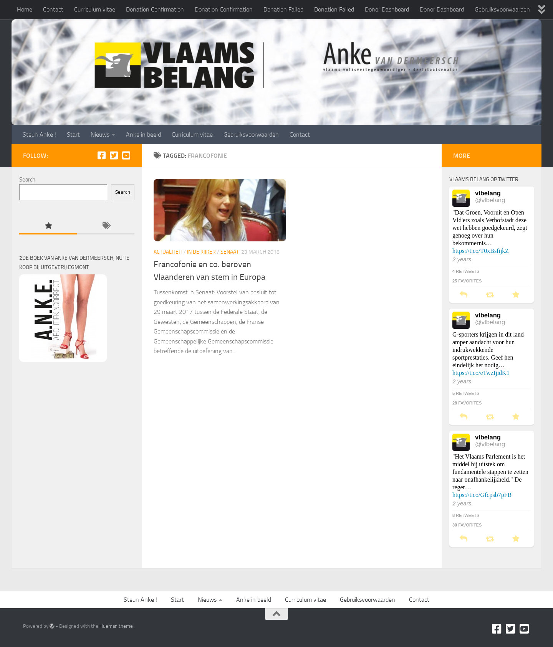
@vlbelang (490, 199)
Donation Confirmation (155, 9)
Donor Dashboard (387, 9)
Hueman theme (116, 626)
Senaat (229, 252)
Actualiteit (168, 252)
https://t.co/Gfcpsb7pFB (482, 495)
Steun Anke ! (39, 134)
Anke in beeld (143, 134)
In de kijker (201, 252)
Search (27, 179)
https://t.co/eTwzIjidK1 (481, 373)
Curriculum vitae (94, 9)
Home (24, 9)
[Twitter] (113, 155)
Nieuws (100, 134)
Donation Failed (283, 9)
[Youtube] (126, 155)
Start (73, 134)
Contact (53, 9)
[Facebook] (101, 155)
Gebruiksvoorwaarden (502, 9)
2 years (461, 259)
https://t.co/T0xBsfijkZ (480, 251)
